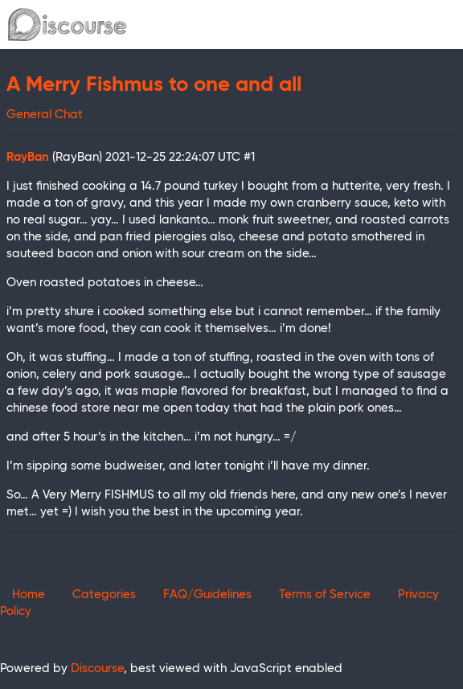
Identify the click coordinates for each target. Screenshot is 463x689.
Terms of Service (325, 595)
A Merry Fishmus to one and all (153, 85)
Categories (104, 595)
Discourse (97, 668)
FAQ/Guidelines (207, 595)
